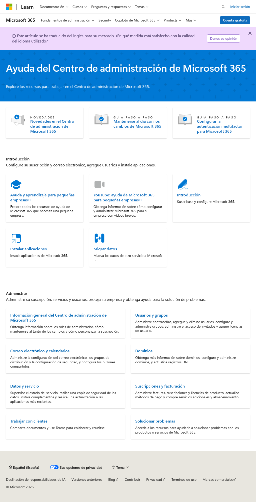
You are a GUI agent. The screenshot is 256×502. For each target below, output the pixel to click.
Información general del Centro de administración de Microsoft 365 (58, 317)
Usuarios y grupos (151, 315)
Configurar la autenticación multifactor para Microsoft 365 (220, 126)
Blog (111, 479)
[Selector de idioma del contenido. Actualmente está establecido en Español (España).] (24, 467)
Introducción (188, 194)
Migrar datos (105, 248)
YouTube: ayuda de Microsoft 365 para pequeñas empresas (124, 197)
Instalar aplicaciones (28, 248)
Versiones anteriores (87, 479)
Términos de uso (184, 479)
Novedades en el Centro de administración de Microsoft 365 (52, 126)
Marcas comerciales (217, 479)
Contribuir (132, 479)
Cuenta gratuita (235, 20)
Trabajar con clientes (29, 421)
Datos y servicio (24, 386)
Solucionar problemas (155, 421)
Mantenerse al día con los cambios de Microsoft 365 (137, 124)
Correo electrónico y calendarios (40, 350)
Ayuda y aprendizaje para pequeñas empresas (42, 197)
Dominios (143, 350)
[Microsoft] (9, 6)
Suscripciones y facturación (160, 386)
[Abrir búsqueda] (223, 6)
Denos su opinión (223, 38)
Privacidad (154, 479)
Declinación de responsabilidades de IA (36, 479)
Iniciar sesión (240, 6)
